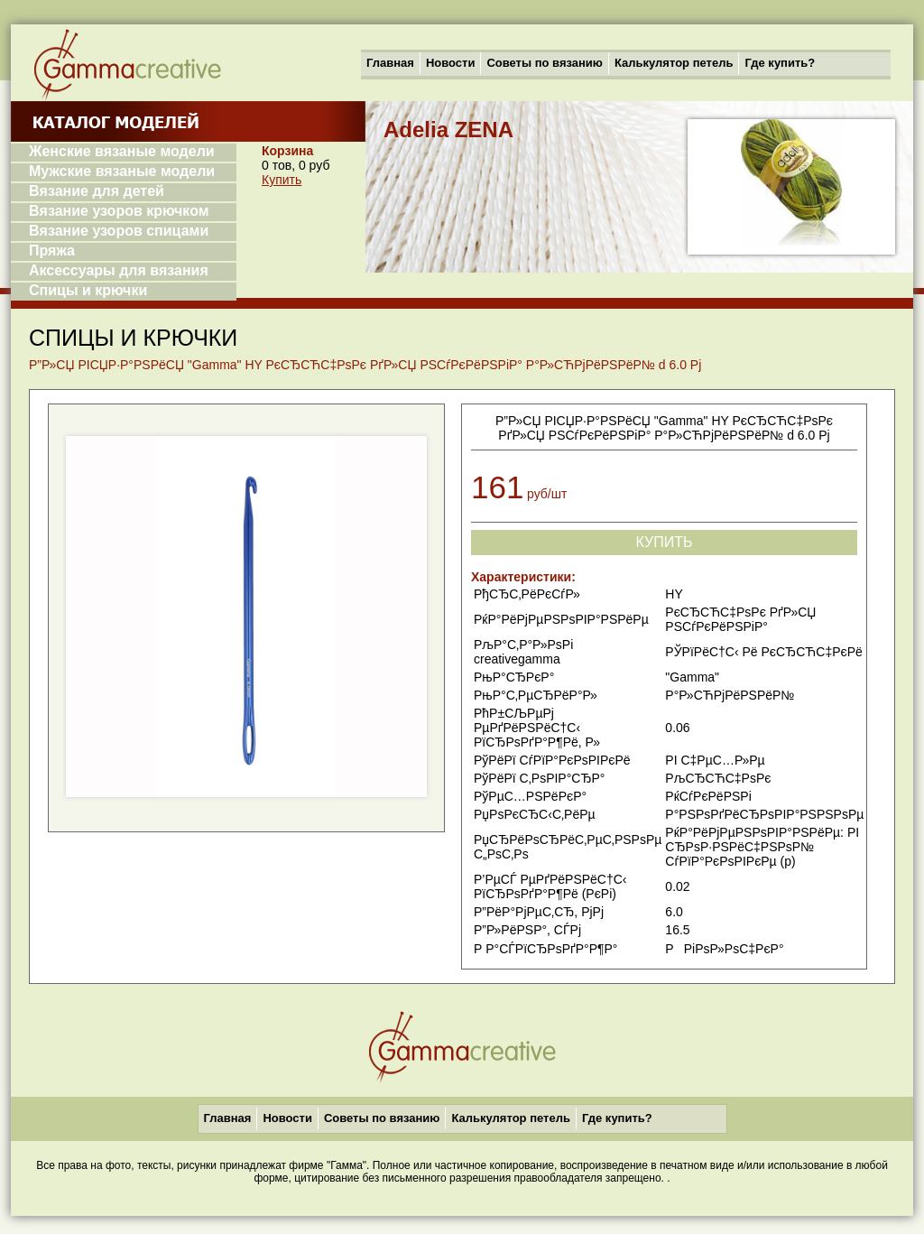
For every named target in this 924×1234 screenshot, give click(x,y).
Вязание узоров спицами (118, 230)
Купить (281, 179)
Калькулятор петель (673, 63)
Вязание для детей (96, 191)
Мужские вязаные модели (122, 171)
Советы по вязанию (544, 63)
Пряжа (52, 250)
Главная (390, 63)
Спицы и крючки (88, 290)
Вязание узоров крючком (119, 210)
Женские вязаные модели (122, 151)
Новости (451, 63)
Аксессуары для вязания (118, 270)
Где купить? (779, 63)
